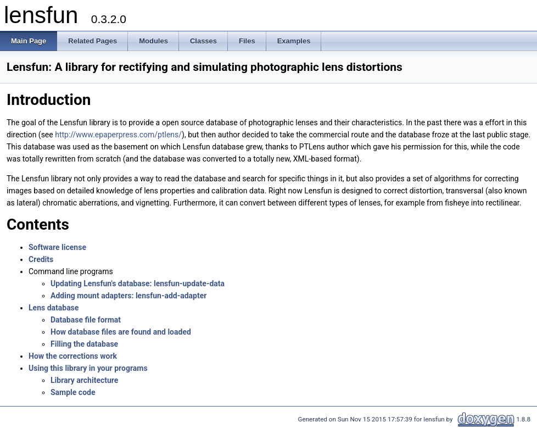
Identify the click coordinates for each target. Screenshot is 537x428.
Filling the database (84, 344)
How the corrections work (73, 356)
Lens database (54, 307)
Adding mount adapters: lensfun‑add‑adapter (128, 295)
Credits (41, 259)
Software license (57, 247)
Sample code (73, 392)
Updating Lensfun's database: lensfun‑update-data (138, 283)
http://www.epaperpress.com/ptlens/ (118, 134)
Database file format (86, 319)
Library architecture (84, 380)
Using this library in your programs (88, 368)
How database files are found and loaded (121, 331)
